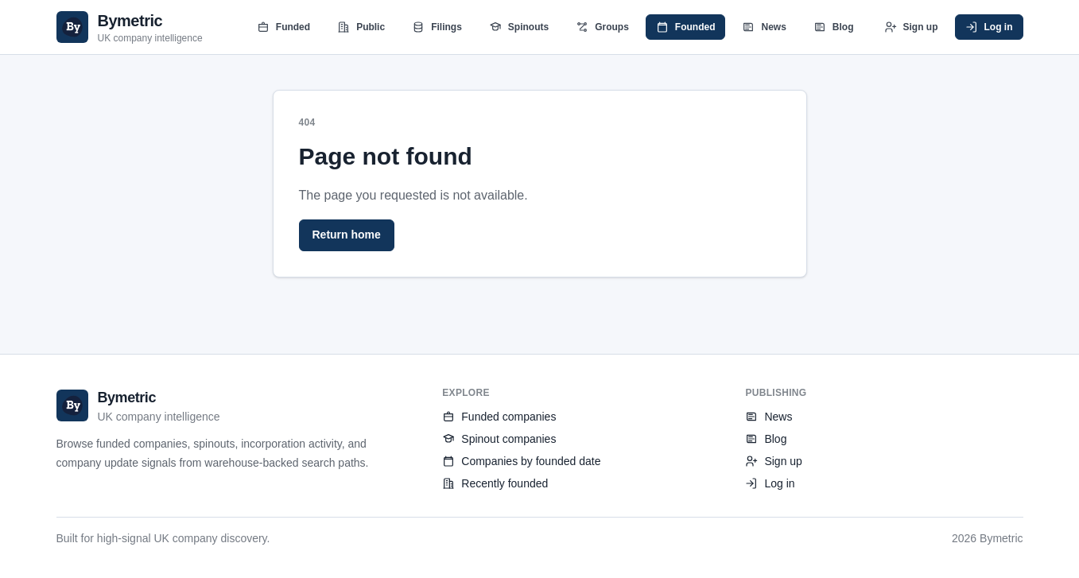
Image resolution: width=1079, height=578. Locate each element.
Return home (346, 234)
